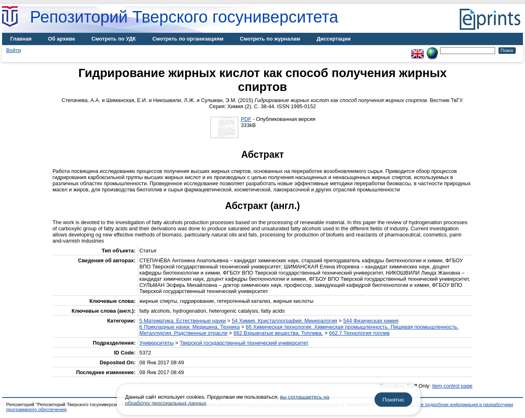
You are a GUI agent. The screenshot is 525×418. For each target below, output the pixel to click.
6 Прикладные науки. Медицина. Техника (189, 327)
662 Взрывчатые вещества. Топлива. (278, 333)
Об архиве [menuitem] (61, 39)
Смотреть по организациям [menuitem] (188, 39)
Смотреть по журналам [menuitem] (270, 39)
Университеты (156, 343)
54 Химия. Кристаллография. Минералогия (284, 321)
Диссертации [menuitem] (334, 39)
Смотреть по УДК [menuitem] (113, 39)
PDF (246, 119)
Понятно (393, 400)
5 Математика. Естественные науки (182, 321)
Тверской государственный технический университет (244, 343)
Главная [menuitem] (21, 39)
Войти (13, 50)
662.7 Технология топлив (359, 333)
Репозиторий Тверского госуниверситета (184, 17)
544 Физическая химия (371, 321)
